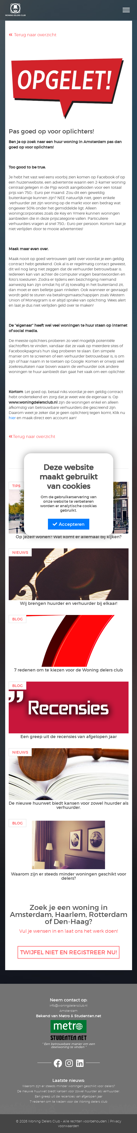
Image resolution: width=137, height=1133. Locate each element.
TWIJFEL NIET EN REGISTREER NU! (68, 952)
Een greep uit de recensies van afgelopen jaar (68, 1096)
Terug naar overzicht (32, 34)
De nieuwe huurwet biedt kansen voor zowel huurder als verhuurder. (68, 1091)
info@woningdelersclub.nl (68, 1005)
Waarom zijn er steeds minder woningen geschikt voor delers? (68, 1086)
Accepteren (69, 524)
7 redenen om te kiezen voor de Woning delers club (68, 1101)
